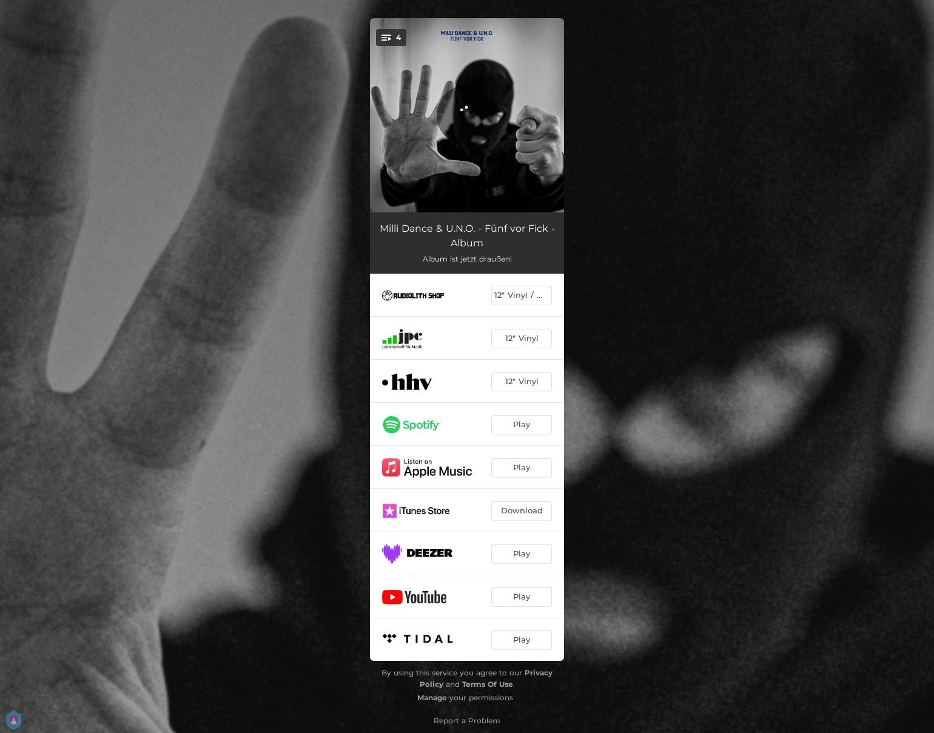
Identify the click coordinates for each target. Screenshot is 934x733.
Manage (432, 697)
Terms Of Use (487, 684)
